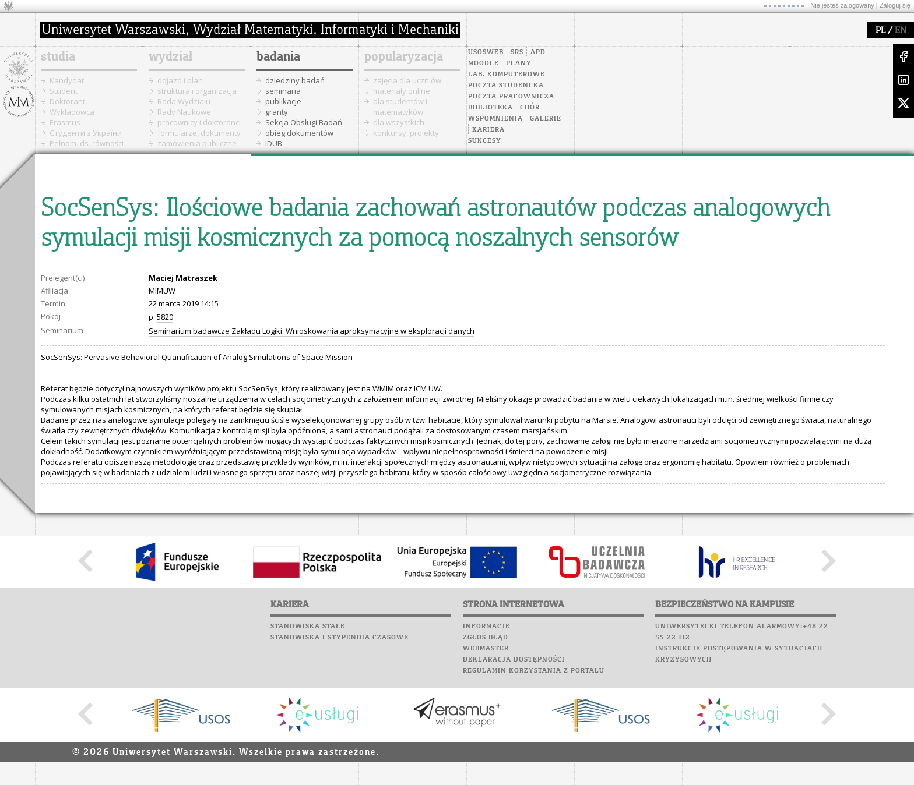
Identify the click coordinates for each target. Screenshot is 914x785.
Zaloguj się (895, 5)
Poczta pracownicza (511, 96)
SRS (517, 52)
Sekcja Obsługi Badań (303, 122)
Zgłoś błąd (485, 637)
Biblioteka (490, 107)
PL (880, 31)
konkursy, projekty (406, 133)
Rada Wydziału (183, 101)
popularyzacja (403, 57)
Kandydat (67, 80)
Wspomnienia (495, 118)
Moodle (483, 63)
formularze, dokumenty (199, 133)
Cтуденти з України (86, 133)
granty (276, 112)
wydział (170, 57)
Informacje (486, 626)
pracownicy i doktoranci (199, 122)
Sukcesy (484, 140)
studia (58, 57)
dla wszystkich (398, 122)
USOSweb (486, 52)
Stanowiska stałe (307, 626)
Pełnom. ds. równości (87, 143)
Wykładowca (72, 112)
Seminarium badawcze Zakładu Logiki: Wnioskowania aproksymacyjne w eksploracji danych (311, 331)
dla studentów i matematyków (400, 106)
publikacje (283, 101)
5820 (165, 317)
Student (64, 91)
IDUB (273, 143)
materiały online (401, 91)
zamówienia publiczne (197, 143)
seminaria (283, 91)
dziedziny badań (295, 80)
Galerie (545, 118)
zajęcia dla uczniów (407, 80)
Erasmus (65, 122)
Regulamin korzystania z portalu (533, 670)
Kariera (488, 129)
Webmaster (486, 648)
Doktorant (67, 101)
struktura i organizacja (197, 91)
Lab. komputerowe (506, 74)
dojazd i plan (180, 80)
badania (278, 57)
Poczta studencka (506, 85)
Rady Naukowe (184, 112)
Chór (530, 107)
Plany (519, 63)
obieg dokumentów (299, 133)
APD (538, 52)
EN (900, 31)
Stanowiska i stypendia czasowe (339, 637)
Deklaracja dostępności (514, 659)
